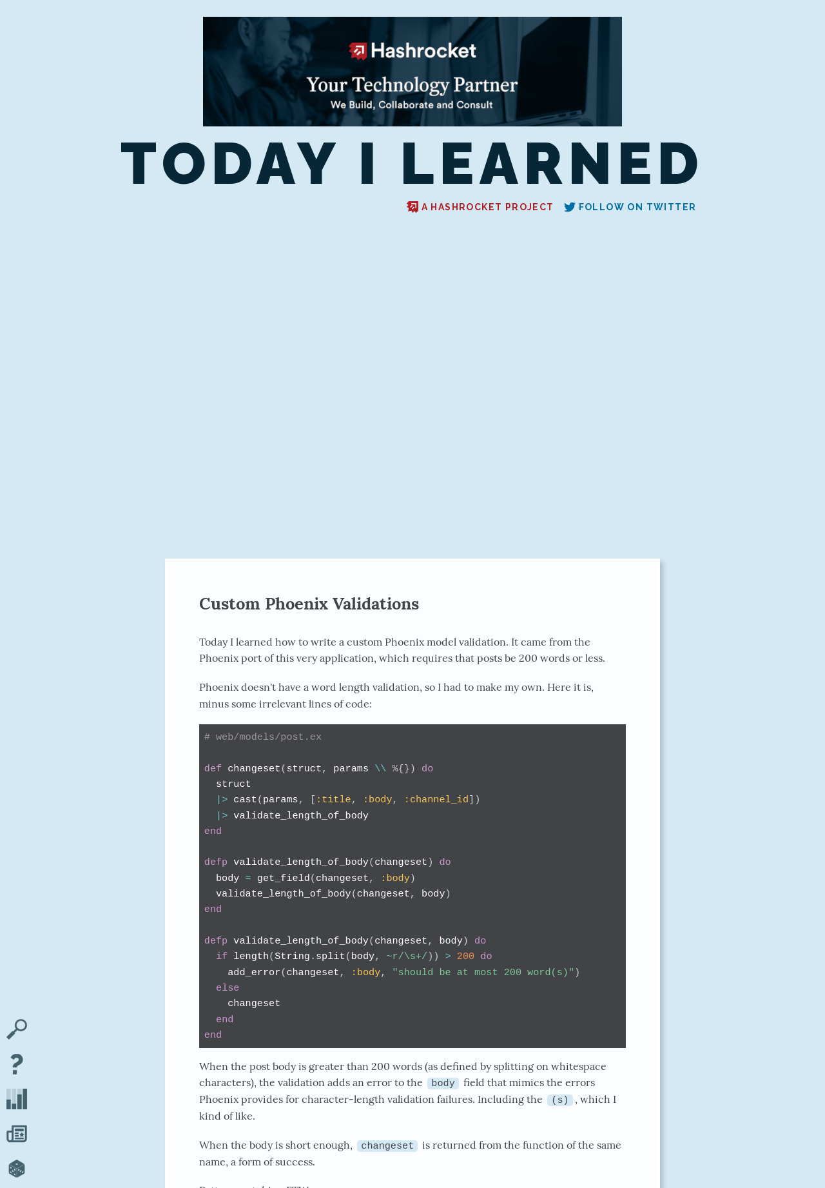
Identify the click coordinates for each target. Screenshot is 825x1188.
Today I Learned (412, 164)
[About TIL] (16, 1065)
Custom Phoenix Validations (309, 603)
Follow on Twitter (630, 207)
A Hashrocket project (480, 207)
